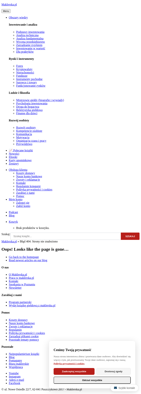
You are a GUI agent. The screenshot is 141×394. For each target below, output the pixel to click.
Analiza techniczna (27, 35)
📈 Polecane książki (21, 150)
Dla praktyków (25, 51)
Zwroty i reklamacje (28, 179)
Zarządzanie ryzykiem (29, 45)
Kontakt (21, 182)
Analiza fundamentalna (30, 38)
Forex (19, 65)
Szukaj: (5, 234)
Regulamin (15, 329)
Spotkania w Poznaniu (22, 284)
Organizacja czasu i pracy (31, 140)
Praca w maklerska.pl (21, 277)
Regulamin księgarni (28, 186)
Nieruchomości (25, 72)
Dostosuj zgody (113, 371)
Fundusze (21, 75)
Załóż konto (23, 206)
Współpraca (16, 367)
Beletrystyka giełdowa (29, 110)
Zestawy (14, 163)
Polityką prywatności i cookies (69, 363)
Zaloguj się (22, 202)
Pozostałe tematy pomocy (24, 339)
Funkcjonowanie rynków (31, 85)
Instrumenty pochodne (29, 79)
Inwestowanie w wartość (30, 48)
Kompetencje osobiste (29, 130)
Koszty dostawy (25, 173)
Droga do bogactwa (27, 106)
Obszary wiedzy (18, 17)
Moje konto (15, 199)
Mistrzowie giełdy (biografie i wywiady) (40, 100)
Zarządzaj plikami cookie (24, 336)
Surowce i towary (26, 82)
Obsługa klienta (18, 169)
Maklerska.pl (9, 4)
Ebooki (13, 157)
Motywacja (22, 137)
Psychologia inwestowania (31, 103)
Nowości (14, 153)
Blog (12, 215)
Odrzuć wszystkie (92, 380)
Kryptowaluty (24, 69)
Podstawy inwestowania (30, 31)
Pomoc (20, 196)
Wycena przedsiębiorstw (30, 41)
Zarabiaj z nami (25, 192)
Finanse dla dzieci (26, 113)
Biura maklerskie (19, 363)
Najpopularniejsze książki (24, 353)
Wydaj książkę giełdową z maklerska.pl (32, 305)
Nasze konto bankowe (29, 176)
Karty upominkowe (20, 160)
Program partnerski (20, 302)
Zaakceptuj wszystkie (74, 371)
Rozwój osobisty (26, 127)
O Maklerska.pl (18, 274)
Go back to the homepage (24, 257)
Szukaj (130, 236)
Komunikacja (24, 134)
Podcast (13, 212)
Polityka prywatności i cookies (34, 189)
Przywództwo (24, 144)
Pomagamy (15, 360)
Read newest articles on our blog (28, 260)
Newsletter (15, 287)
